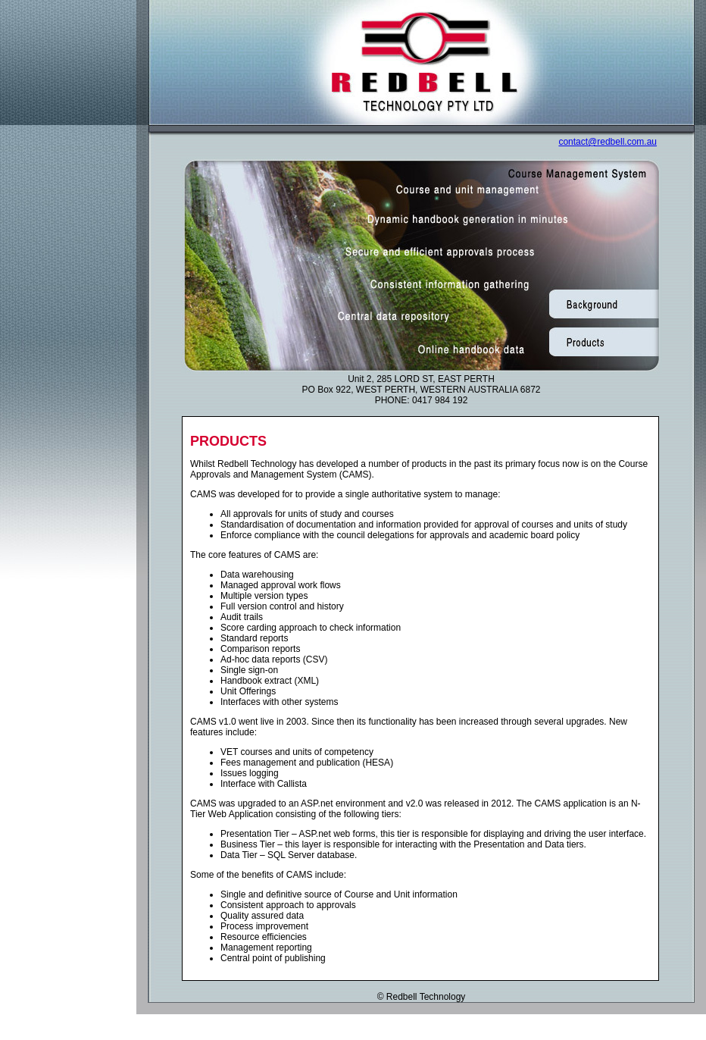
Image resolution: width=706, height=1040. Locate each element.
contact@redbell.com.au (607, 141)
